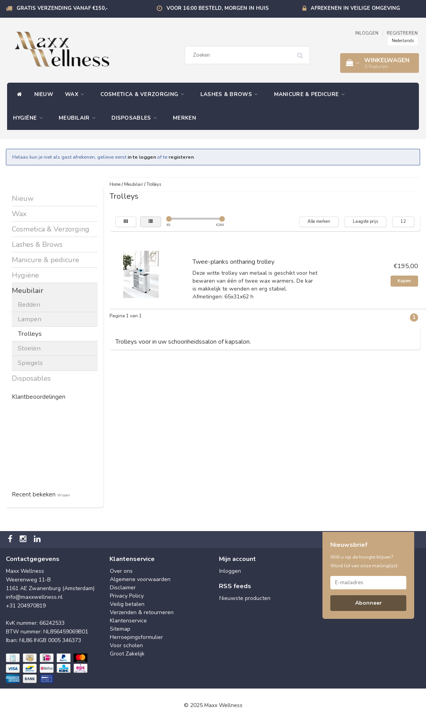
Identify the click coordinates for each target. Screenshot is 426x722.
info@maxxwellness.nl (34, 597)
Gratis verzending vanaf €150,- (62, 8)
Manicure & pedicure (311, 94)
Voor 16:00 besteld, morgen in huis (218, 8)
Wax (77, 94)
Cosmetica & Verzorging (144, 94)
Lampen (29, 319)
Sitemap (120, 629)
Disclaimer (123, 587)
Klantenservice (128, 620)
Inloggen (230, 571)
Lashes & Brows (231, 94)
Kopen (404, 281)
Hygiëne (30, 118)
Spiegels (30, 362)
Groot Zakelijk (127, 653)
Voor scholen (126, 645)
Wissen (63, 495)
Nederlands (403, 41)
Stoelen (29, 348)
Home (114, 184)
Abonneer (368, 603)
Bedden (29, 304)
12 (403, 221)
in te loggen (142, 157)
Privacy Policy (127, 596)
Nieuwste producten (244, 598)
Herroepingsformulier (136, 637)
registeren (181, 157)
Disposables (136, 118)
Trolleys (30, 333)
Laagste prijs (365, 221)
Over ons (121, 571)
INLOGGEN (366, 33)
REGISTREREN (402, 33)
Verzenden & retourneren (142, 612)
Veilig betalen (127, 604)
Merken (184, 118)
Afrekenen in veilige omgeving (355, 8)
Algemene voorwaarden (140, 579)
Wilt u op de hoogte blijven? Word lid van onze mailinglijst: (364, 561)
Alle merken (318, 221)
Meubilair (79, 118)
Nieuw (44, 94)
